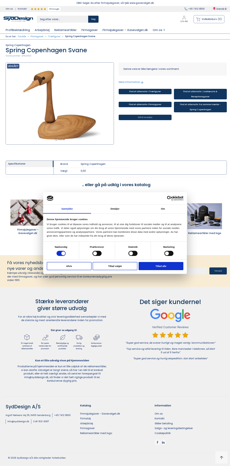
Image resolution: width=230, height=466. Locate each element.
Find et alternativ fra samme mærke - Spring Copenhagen (200, 107)
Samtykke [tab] (67, 208)
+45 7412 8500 (196, 8)
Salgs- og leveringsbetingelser (174, 428)
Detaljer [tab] (115, 208)
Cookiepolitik (163, 433)
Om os (9, 8)
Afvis (69, 266)
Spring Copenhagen (18, 45)
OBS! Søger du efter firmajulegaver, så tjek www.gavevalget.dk (115, 3)
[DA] (18, 19)
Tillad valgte (115, 266)
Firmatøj (85, 418)
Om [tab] (163, 208)
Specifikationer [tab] (17, 163)
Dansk (220, 9)
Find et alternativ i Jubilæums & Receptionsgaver (200, 94)
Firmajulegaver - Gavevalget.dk (27, 217)
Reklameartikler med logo (204, 219)
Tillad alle (160, 266)
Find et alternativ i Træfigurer (145, 91)
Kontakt (22, 8)
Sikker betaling (164, 423)
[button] (158, 30)
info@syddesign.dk (36, 377)
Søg (93, 19)
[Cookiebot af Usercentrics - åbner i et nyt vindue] (169, 198)
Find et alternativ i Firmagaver (145, 104)
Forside (22, 36)
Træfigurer (54, 36)
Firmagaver (37, 36)
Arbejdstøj (86, 423)
